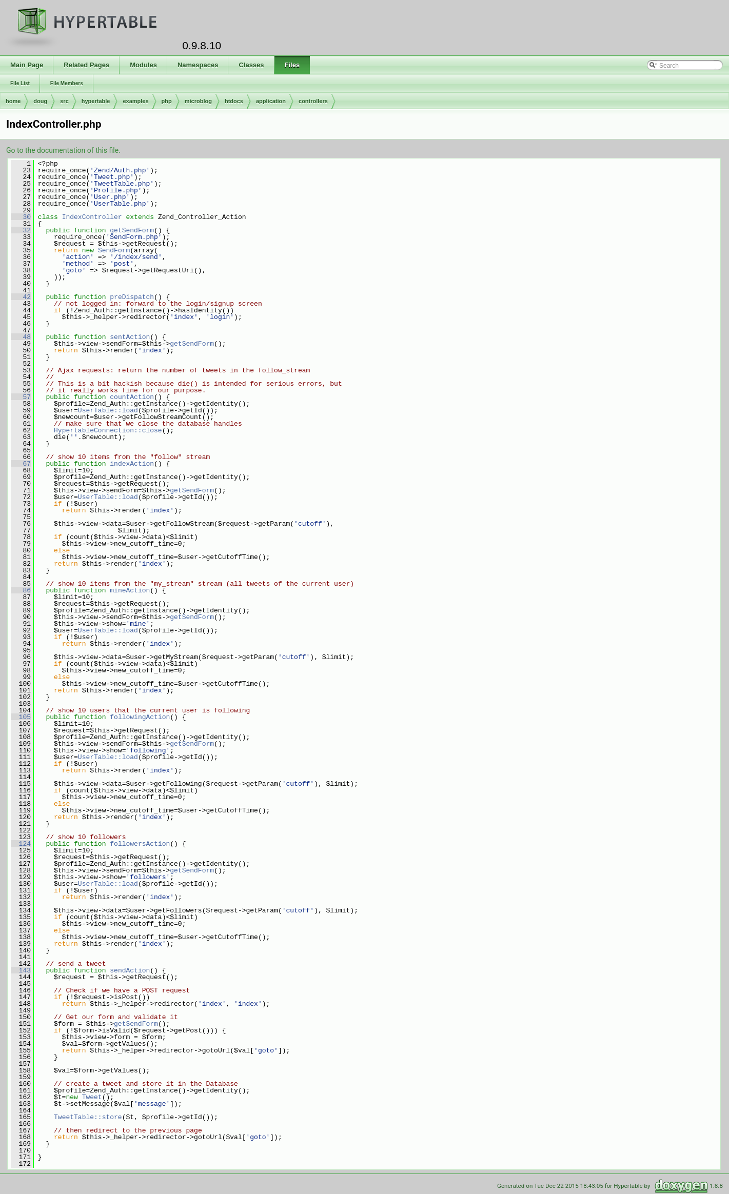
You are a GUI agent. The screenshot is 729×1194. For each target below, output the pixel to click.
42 (21, 297)
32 (21, 230)
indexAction (132, 463)
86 (21, 590)
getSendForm (132, 230)
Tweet (92, 1097)
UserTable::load (108, 410)
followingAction (140, 717)
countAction (132, 397)
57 (21, 397)
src (64, 101)
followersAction (140, 843)
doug (40, 101)
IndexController (92, 217)
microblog (198, 101)
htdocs (234, 101)
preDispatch (132, 297)
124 (21, 843)
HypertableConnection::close (108, 430)
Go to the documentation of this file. (63, 150)
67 (21, 463)
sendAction (130, 970)
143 (21, 970)
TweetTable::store (88, 1117)
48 (21, 337)
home (13, 101)
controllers (313, 101)
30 (21, 217)
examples (135, 101)
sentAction (130, 337)
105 (21, 717)
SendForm (114, 250)
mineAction (130, 590)
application (271, 101)
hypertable (96, 101)
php (167, 101)
